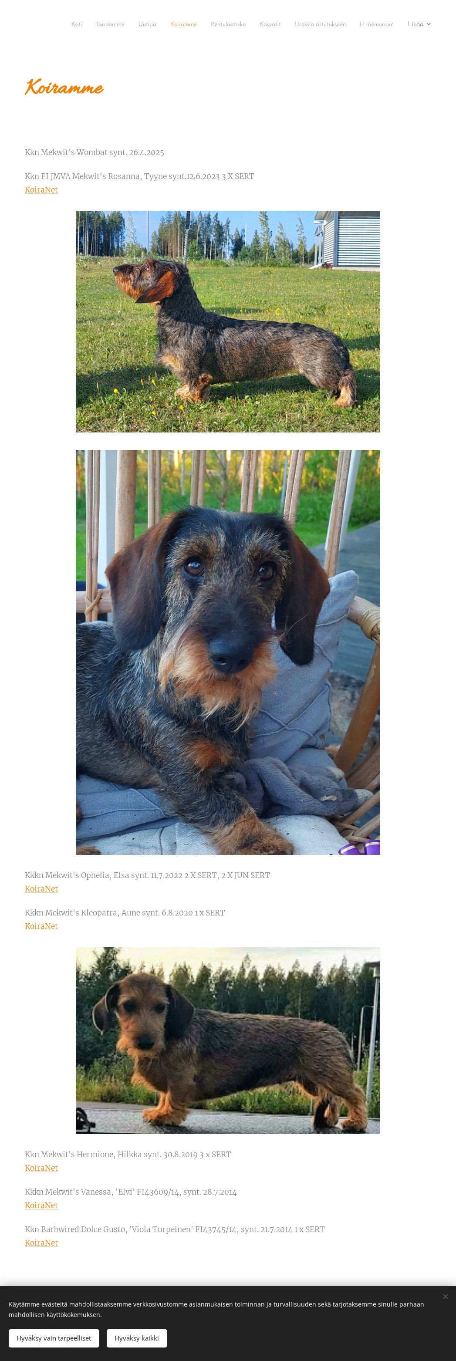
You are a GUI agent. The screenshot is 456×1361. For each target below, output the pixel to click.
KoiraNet (41, 190)
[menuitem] (93, 25)
